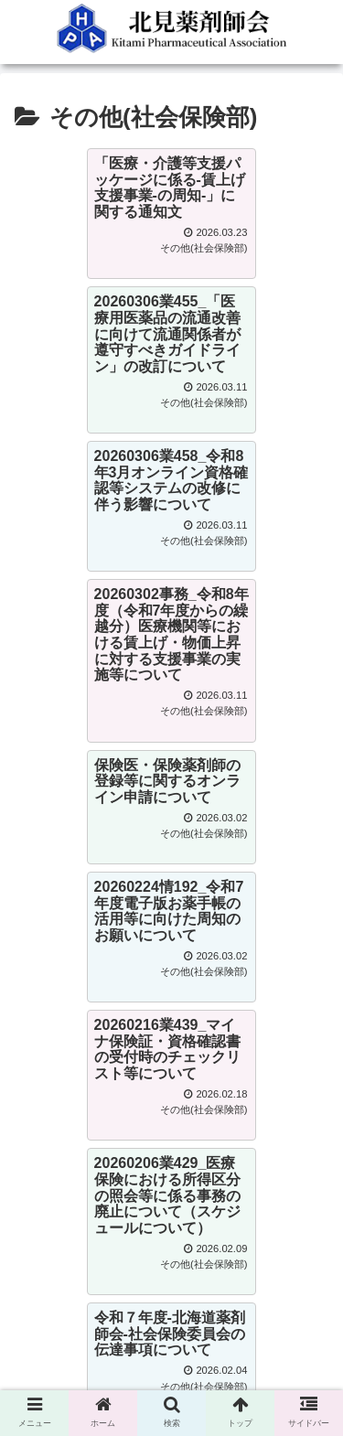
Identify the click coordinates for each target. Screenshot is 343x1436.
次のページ (171, 1032)
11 (268, 1107)
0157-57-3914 (72, 1264)
